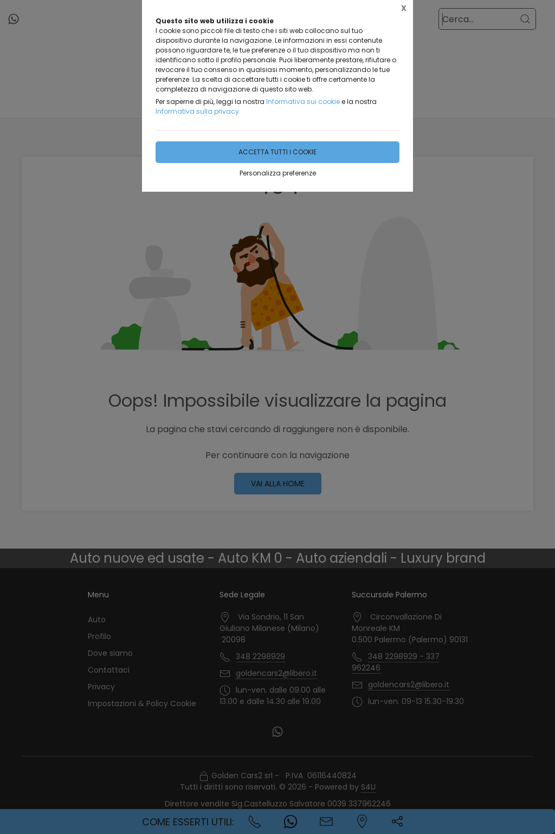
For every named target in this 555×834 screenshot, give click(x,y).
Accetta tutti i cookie (277, 152)
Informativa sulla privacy (197, 111)
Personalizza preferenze (278, 173)
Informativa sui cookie (303, 101)
